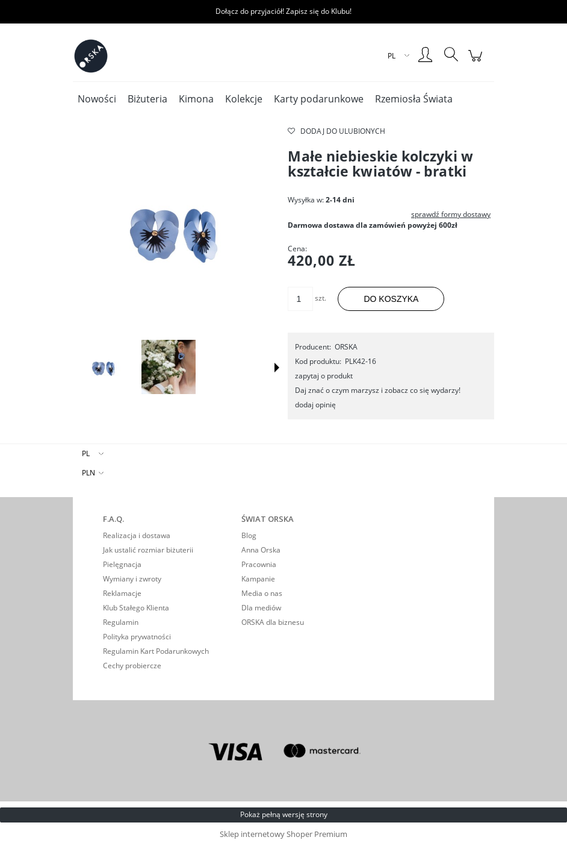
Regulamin (120, 622)
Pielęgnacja (122, 564)
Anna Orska (260, 550)
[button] (276, 367)
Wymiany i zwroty (132, 579)
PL (86, 453)
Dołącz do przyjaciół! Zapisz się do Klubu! (283, 11)
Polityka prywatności (137, 636)
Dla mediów (261, 608)
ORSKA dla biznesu (272, 622)
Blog (248, 535)
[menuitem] (97, 99)
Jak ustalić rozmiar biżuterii (148, 550)
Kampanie (258, 579)
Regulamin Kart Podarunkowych (156, 651)
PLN (88, 473)
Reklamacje (122, 593)
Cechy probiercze (132, 665)
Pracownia (258, 564)
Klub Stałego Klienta (136, 608)
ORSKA (346, 347)
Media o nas (261, 593)
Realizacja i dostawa (136, 535)
